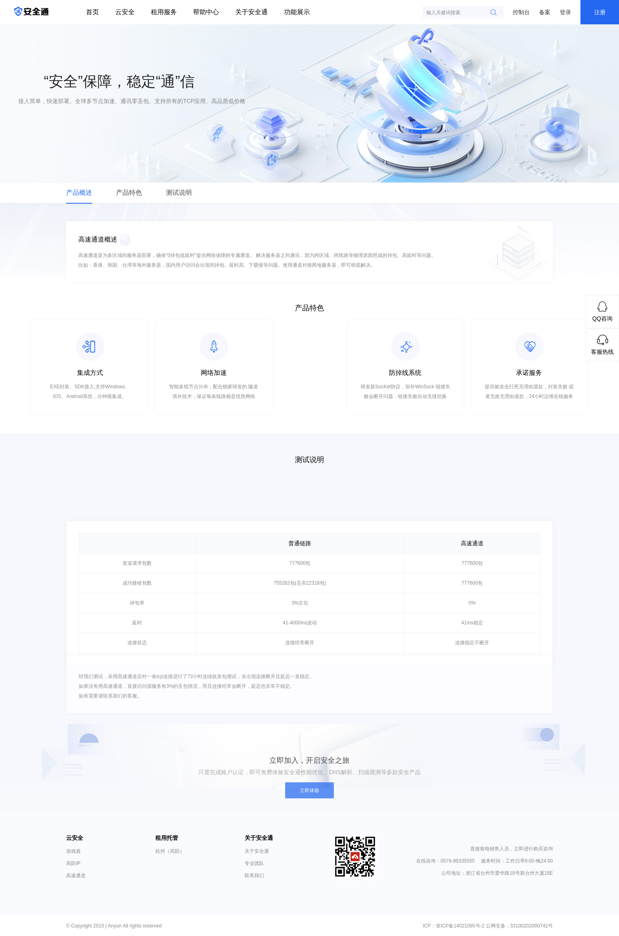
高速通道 (76, 875)
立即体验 (309, 795)
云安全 (125, 12)
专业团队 (254, 863)
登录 (565, 12)
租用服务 (164, 12)
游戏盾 (73, 851)
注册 (600, 12)
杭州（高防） (170, 851)
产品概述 (79, 192)
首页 (92, 12)
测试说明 (179, 192)
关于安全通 (251, 12)
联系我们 (254, 875)
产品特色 (129, 192)
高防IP (73, 863)
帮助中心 (206, 12)
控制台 (521, 12)
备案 (544, 12)
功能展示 (297, 12)
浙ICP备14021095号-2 (460, 926)
